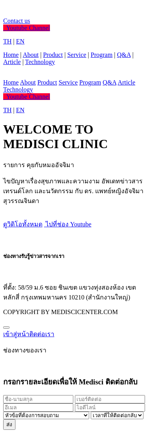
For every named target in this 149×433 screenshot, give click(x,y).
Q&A (124, 54)
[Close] (6, 327)
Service (76, 54)
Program (102, 54)
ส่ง (9, 424)
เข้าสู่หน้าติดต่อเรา (28, 334)
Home (11, 54)
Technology (40, 61)
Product (53, 54)
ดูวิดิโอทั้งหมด (22, 224)
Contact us (16, 20)
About (30, 54)
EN (20, 41)
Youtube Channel (26, 27)
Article (12, 61)
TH (7, 41)
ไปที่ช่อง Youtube (68, 224)
